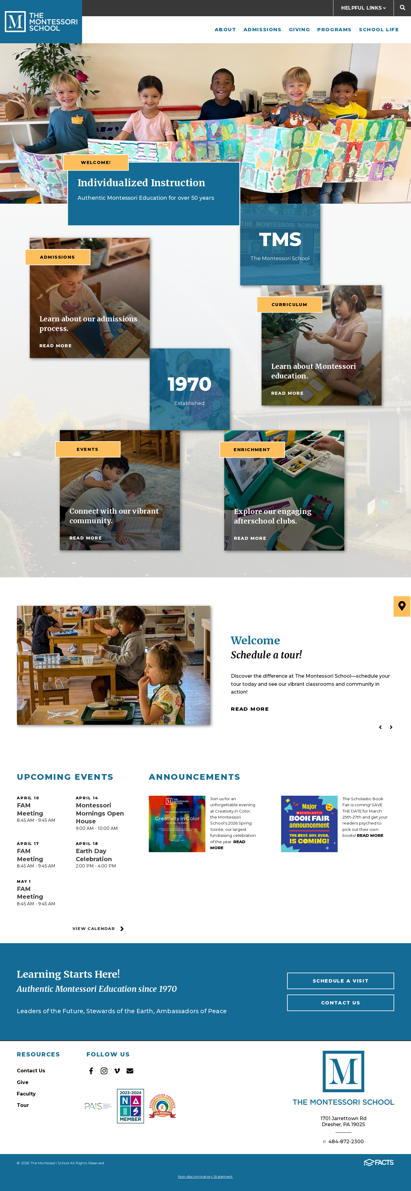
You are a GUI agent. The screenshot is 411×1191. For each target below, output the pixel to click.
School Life (379, 29)
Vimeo (116, 1071)
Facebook (91, 1071)
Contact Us (340, 1003)
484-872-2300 (346, 1141)
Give (23, 1082)
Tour (23, 1105)
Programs (334, 29)
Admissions (263, 29)
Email (129, 1071)
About (225, 29)
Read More (250, 709)
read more (55, 345)
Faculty (26, 1094)
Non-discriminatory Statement (205, 1176)
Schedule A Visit (341, 981)
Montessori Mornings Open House (100, 813)
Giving (299, 29)
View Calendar (98, 928)
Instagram (104, 1071)
